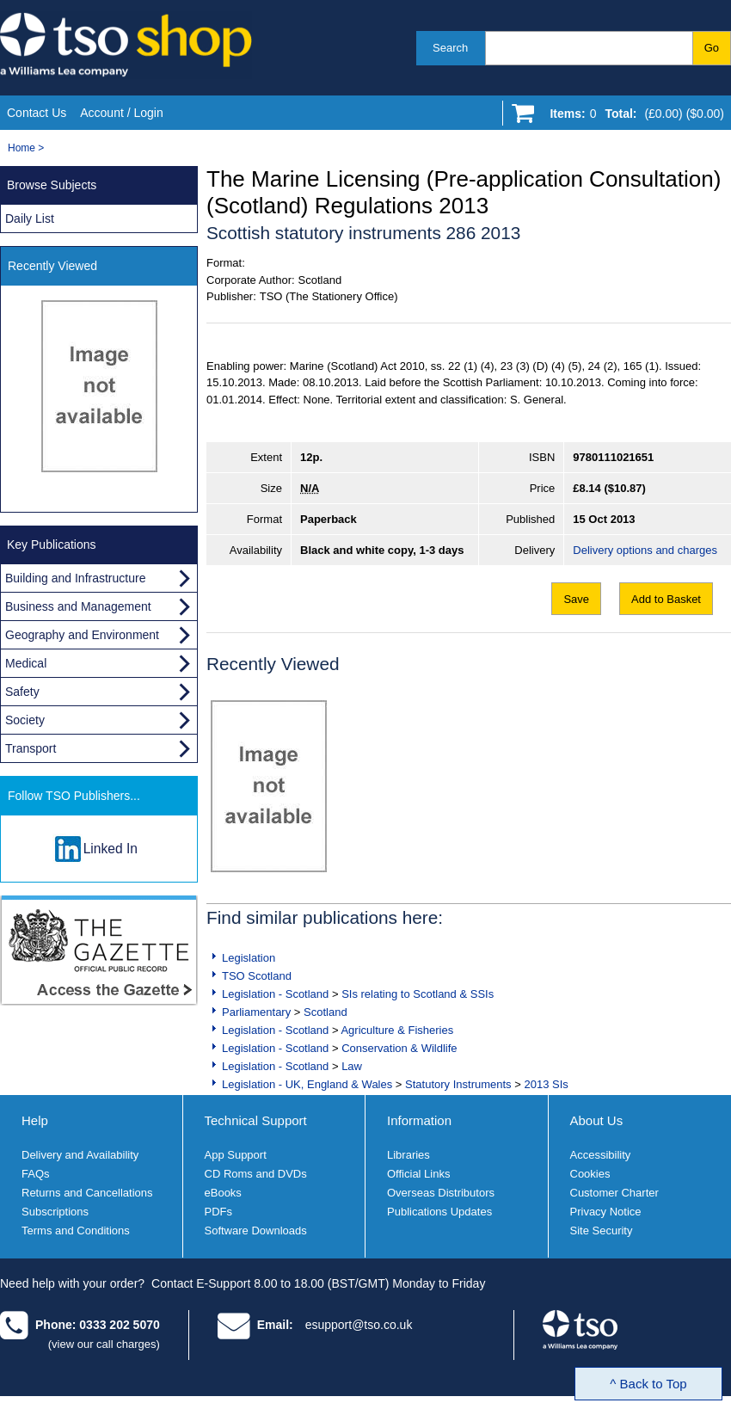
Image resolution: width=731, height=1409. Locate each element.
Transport (30, 748)
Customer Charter (614, 1192)
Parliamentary (256, 1012)
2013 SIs (546, 1084)
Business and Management (78, 606)
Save (576, 599)
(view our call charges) (104, 1344)
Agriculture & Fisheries (397, 1030)
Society (25, 720)
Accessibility (600, 1154)
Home (21, 148)
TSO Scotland (257, 975)
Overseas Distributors (440, 1192)
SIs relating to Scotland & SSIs (417, 994)
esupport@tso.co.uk (359, 1325)
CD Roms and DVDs (256, 1173)
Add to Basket (666, 599)
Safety (22, 691)
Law (351, 1066)
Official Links (418, 1173)
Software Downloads (256, 1230)
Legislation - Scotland (275, 994)
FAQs (36, 1173)
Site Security (601, 1230)
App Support (236, 1154)
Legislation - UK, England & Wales (307, 1084)
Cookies (590, 1173)
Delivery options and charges (645, 550)
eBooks (223, 1192)
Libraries (408, 1154)
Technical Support (256, 1120)
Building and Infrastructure (75, 578)
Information (419, 1120)
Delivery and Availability (80, 1154)
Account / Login (121, 113)
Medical (25, 663)
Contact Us (36, 113)
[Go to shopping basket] (632, 117)
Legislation (248, 957)
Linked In (110, 848)
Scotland (325, 1012)
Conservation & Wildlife (399, 1048)
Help (35, 1120)
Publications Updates (439, 1211)
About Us (597, 1120)
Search (450, 47)
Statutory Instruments (458, 1084)
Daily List (29, 218)
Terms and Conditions (76, 1230)
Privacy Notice (606, 1211)
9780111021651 (613, 457)
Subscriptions (55, 1211)
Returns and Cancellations (87, 1192)
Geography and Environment (82, 635)
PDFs (219, 1211)
